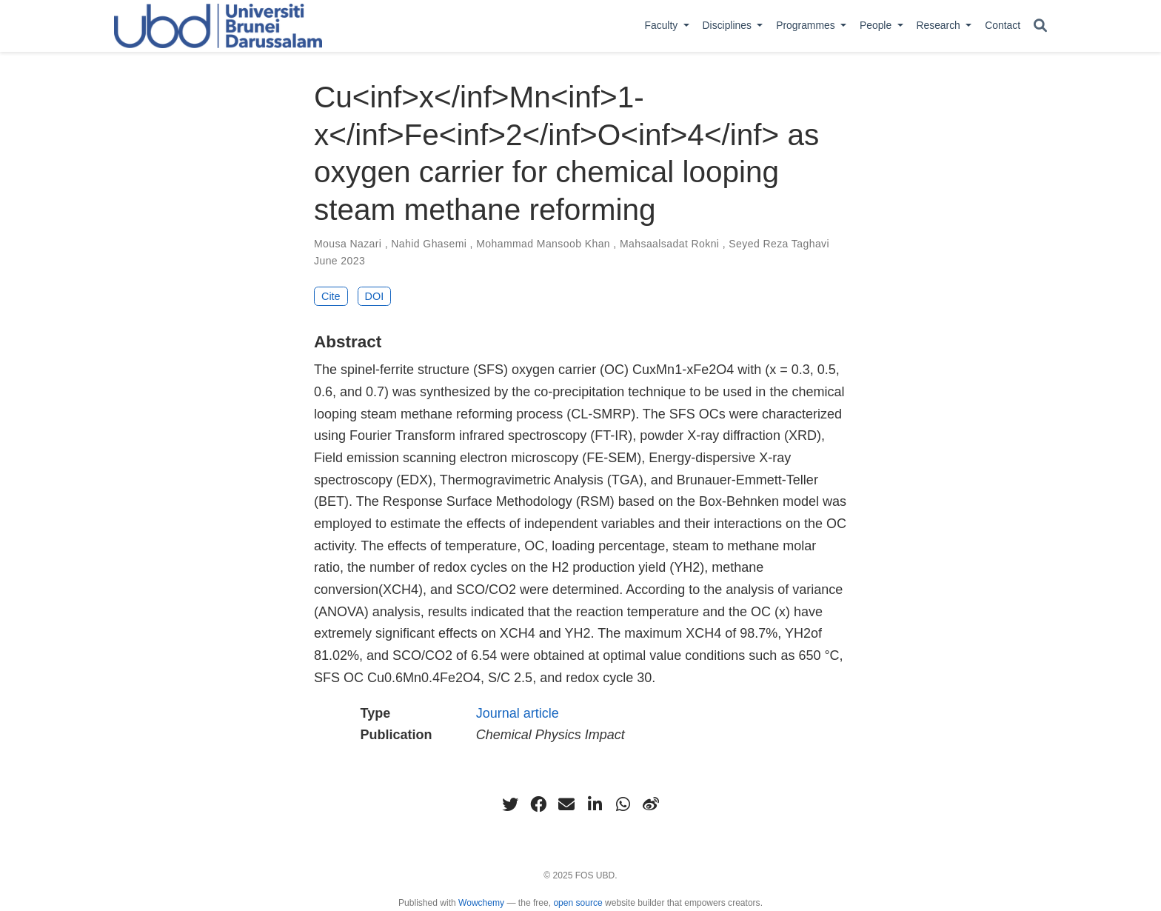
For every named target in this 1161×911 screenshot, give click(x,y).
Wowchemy (481, 903)
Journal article (517, 713)
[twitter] (510, 804)
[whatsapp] (623, 804)
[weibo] (651, 804)
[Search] (1040, 26)
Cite (331, 296)
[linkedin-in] (594, 804)
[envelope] (566, 804)
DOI (374, 296)
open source (577, 903)
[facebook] (538, 804)
